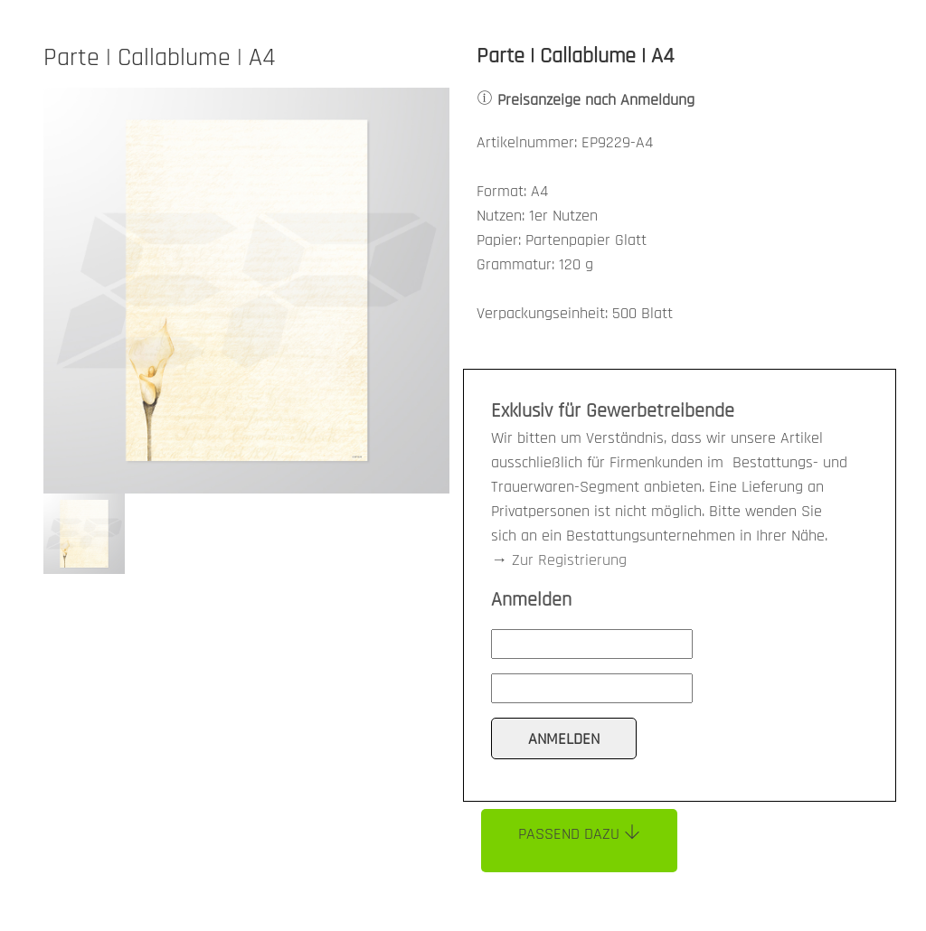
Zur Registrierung (569, 560)
